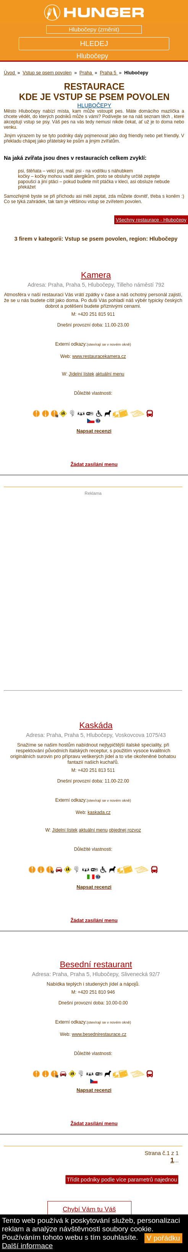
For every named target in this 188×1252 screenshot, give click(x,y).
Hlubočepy (94, 105)
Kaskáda (95, 725)
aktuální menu (110, 374)
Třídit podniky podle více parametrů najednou (122, 1180)
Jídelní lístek (81, 374)
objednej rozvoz (125, 830)
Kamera (96, 275)
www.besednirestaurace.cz (99, 1034)
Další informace (27, 1246)
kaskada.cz (99, 812)
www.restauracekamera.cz (99, 356)
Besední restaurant (96, 964)
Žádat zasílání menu (93, 464)
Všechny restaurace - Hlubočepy (151, 220)
